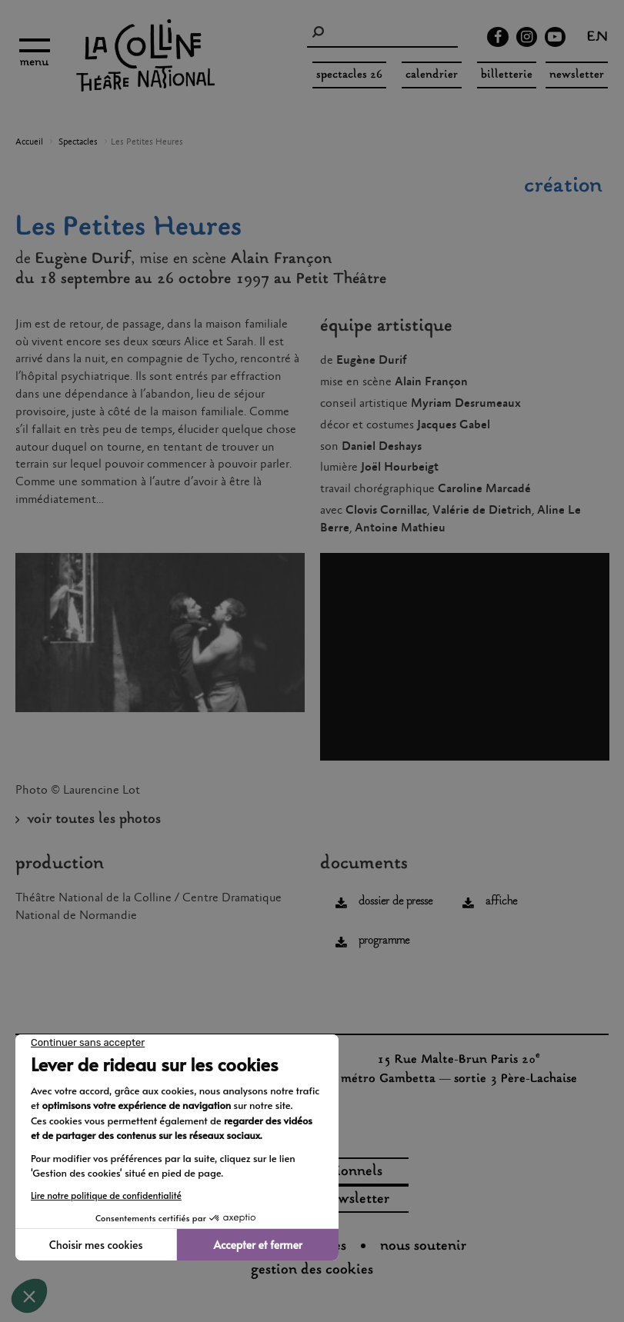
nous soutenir (423, 1246)
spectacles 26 (349, 75)
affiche (501, 901)
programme (384, 941)
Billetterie (506, 75)
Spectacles (78, 142)
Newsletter (576, 75)
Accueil (29, 142)
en (597, 38)
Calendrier (431, 75)
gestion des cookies (312, 1270)
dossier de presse (395, 901)
